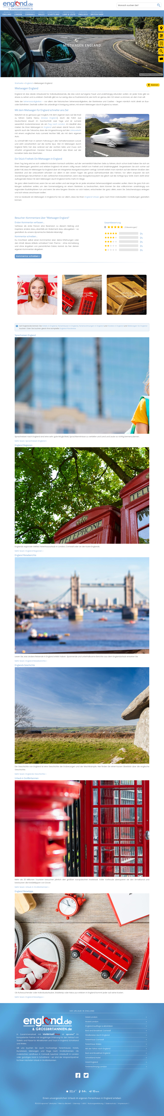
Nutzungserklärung (96, 1103)
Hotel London (91, 1017)
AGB (84, 1103)
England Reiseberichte (25, 555)
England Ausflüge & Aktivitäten (99, 1026)
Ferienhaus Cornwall (94, 1039)
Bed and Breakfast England (97, 1053)
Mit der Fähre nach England (97, 1048)
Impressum (123, 1103)
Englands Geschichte (25, 665)
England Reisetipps (24, 891)
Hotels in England (49, 326)
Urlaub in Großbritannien (27, 778)
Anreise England (49, 118)
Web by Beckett (64, 1103)
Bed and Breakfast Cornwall (98, 1030)
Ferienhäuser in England (68, 326)
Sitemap (76, 1103)
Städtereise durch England (97, 1035)
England (29, 83)
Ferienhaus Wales (93, 1044)
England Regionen (23, 445)
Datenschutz (111, 1103)
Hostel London (91, 1021)
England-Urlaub (92, 197)
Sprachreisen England (25, 335)
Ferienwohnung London (96, 1066)
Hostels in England (115, 326)
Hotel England (91, 1062)
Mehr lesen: (31, 441)
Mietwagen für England (137, 326)
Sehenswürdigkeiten (32, 101)
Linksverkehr (75, 130)
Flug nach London (56, 124)
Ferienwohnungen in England (91, 326)
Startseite (19, 83)
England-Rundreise (68, 328)
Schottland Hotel (92, 1057)
